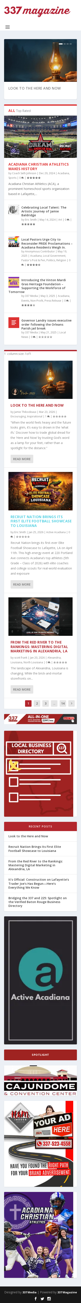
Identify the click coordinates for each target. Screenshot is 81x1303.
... (54, 703)
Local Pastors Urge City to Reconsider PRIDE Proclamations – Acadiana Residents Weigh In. (47, 243)
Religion (61, 260)
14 (63, 703)
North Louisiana (33, 662)
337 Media (31, 296)
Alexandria (54, 657)
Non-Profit (36, 300)
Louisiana (16, 662)
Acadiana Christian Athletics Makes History (38, 166)
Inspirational (34, 416)
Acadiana (63, 173)
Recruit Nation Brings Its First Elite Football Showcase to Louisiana (41, 521)
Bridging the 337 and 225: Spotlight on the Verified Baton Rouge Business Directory (37, 902)
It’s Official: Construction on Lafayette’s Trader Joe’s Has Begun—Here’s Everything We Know (38, 883)
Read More (22, 459)
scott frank (20, 657)
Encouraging (18, 416)
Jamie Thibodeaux (25, 412)
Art (60, 219)
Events (25, 300)
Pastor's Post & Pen (33, 260)
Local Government (54, 256)
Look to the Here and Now (34, 88)
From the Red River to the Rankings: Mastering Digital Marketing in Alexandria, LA (39, 647)
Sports (12, 178)
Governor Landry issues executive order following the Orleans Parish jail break (46, 324)
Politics (50, 260)
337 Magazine (67, 1292)
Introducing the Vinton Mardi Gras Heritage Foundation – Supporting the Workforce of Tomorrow (37, 286)
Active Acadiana (56, 532)
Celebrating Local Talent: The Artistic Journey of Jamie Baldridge (43, 211)
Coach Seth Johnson (24, 173)
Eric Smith (31, 219)
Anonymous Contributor (40, 251)
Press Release (52, 300)
